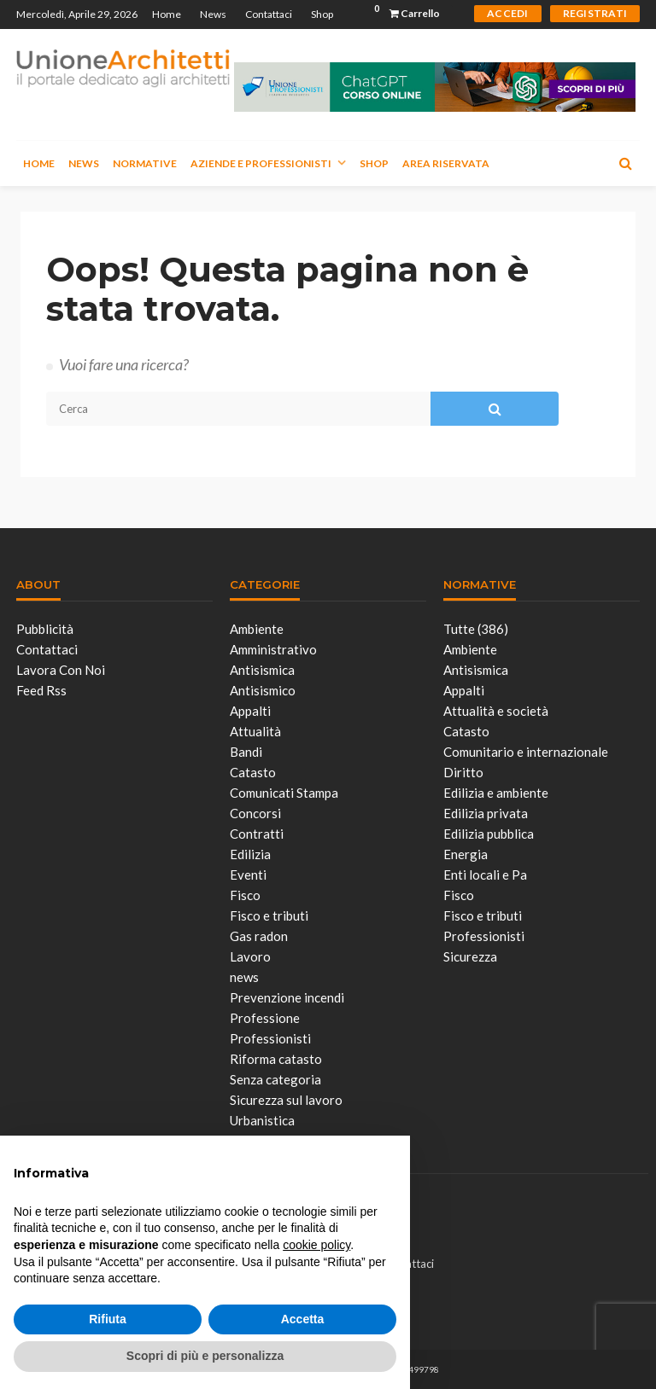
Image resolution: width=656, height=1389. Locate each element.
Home (166, 14)
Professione (265, 1018)
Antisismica (262, 669)
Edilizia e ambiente (495, 792)
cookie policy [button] (316, 1245)
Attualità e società (495, 710)
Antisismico (263, 690)
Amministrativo (273, 649)
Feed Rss (41, 690)
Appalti (250, 710)
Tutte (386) (475, 628)
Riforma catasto (276, 1058)
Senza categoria (275, 1079)
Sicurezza (470, 956)
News (213, 14)
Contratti (257, 833)
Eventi (248, 874)
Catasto (253, 772)
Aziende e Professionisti (260, 163)
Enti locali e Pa (485, 874)
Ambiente (257, 628)
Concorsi (255, 813)
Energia (465, 854)
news (244, 977)
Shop (322, 14)
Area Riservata (445, 163)
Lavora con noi (60, 669)
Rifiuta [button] (107, 1319)
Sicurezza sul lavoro (286, 1099)
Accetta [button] (303, 1319)
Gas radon (259, 936)
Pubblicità (44, 628)
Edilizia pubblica (488, 833)
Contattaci (268, 14)
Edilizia (250, 854)
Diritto (463, 772)
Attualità (255, 731)
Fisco (245, 895)
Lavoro (250, 956)
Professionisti (270, 1038)
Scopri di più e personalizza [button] (205, 1356)
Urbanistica (262, 1120)
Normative (145, 163)
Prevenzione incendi (287, 997)
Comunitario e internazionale (525, 751)
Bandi (246, 751)
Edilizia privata (485, 813)
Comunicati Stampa (284, 792)
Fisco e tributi (269, 915)
